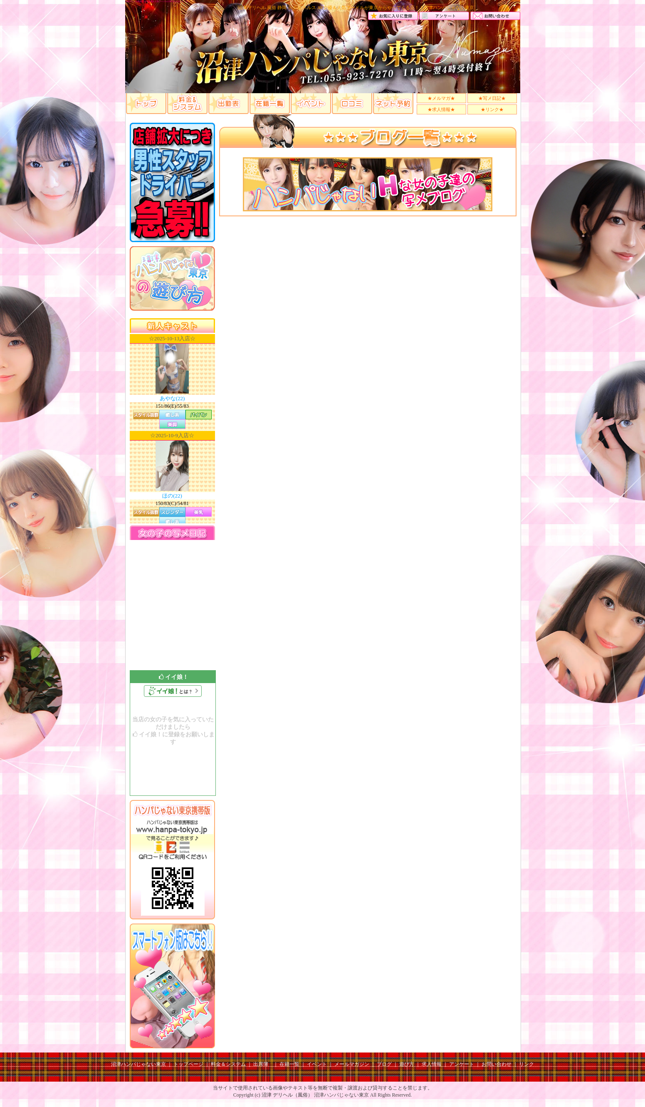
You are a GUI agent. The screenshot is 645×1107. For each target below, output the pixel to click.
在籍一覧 (289, 1064)
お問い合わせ (497, 1064)
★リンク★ (492, 109)
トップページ (188, 1064)
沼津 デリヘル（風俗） (287, 1095)
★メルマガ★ (441, 98)
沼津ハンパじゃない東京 (138, 1064)
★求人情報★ (441, 109)
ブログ (384, 1064)
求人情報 (432, 1064)
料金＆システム (228, 1064)
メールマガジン (351, 1064)
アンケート (461, 1064)
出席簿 (260, 1064)
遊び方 (406, 1064)
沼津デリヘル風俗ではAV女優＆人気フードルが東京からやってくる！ (157, 1)
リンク (526, 1064)
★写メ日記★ (492, 98)
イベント (317, 1064)
